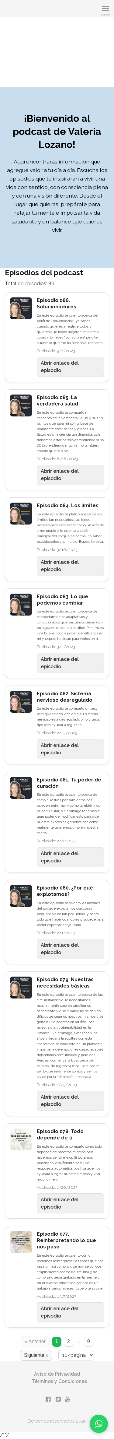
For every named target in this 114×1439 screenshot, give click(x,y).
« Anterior (35, 1341)
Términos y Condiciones (59, 1381)
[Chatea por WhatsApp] (99, 1424)
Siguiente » (36, 1355)
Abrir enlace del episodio (60, 366)
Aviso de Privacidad (57, 1374)
